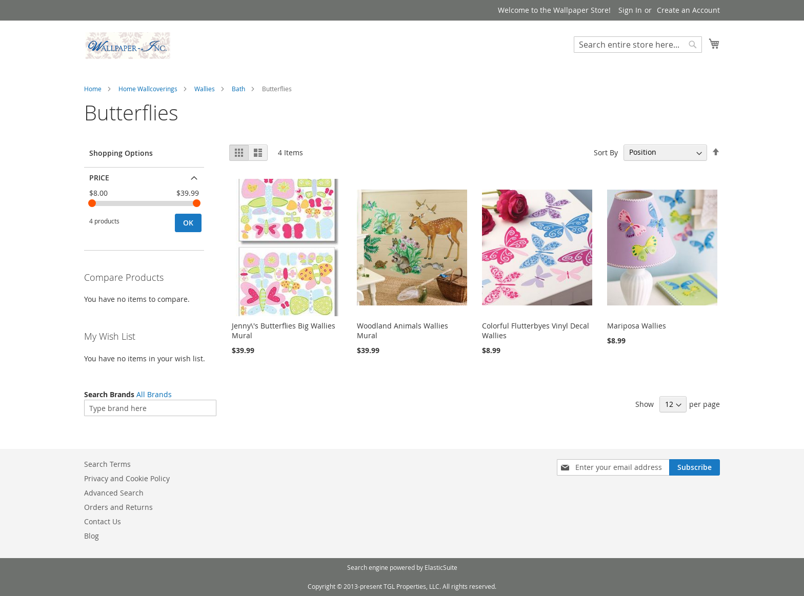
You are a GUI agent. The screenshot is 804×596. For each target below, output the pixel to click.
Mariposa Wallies (636, 326)
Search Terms (107, 464)
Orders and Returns (118, 507)
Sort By (606, 152)
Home (93, 89)
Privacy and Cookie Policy (127, 478)
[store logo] (127, 45)
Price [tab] (99, 177)
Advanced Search (114, 493)
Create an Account (688, 10)
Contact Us (102, 521)
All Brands (154, 394)
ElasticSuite (441, 567)
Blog (91, 536)
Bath (238, 89)
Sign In (630, 10)
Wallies (204, 89)
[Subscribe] (694, 467)
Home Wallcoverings (147, 89)
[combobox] (638, 44)
